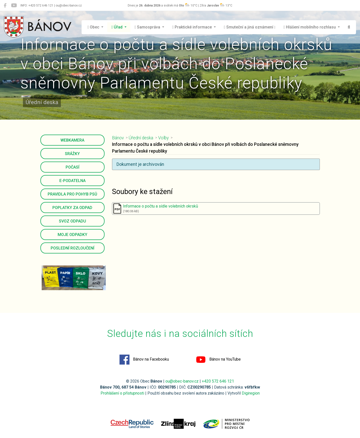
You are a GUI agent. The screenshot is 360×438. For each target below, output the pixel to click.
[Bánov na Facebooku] (5, 5)
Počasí (72, 167)
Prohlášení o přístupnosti (122, 393)
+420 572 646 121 (218, 381)
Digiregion (251, 393)
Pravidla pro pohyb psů (72, 194)
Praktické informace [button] (192, 27)
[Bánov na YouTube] (14, 5)
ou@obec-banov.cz (182, 381)
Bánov (118, 137)
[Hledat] (349, 27)
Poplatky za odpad (72, 207)
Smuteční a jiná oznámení (249, 27)
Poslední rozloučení (72, 248)
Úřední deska (141, 137)
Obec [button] (94, 27)
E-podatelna (72, 180)
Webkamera (72, 140)
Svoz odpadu (72, 221)
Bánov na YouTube (218, 360)
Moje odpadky (72, 234)
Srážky (72, 153)
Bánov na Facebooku (144, 360)
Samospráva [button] (147, 27)
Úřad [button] (117, 27)
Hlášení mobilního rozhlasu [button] (310, 27)
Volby (163, 137)
